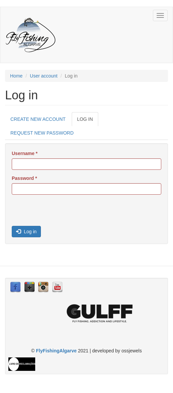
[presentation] (63, 213)
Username (25, 153)
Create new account (38, 119)
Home (16, 76)
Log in (87, 121)
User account (43, 76)
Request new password (42, 133)
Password (24, 178)
